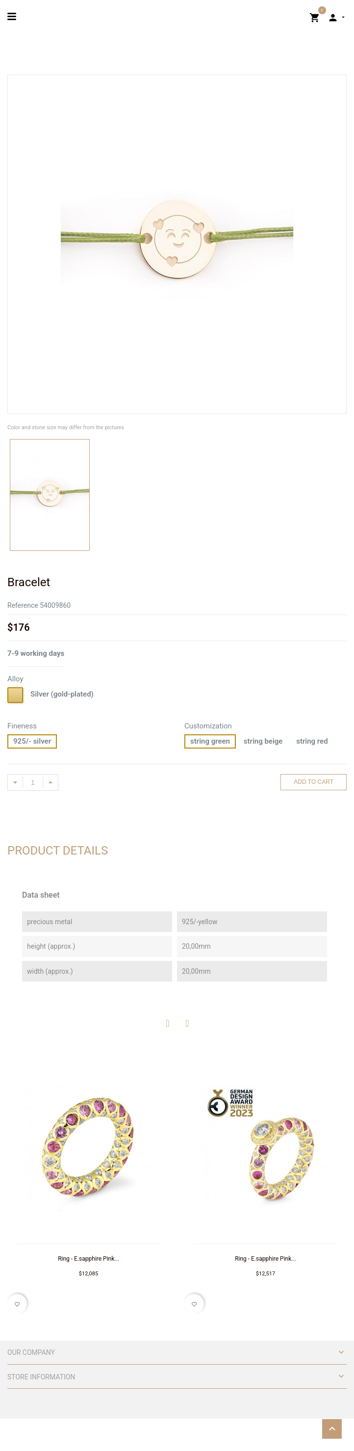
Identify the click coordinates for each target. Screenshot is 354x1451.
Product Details (57, 850)
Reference (22, 605)
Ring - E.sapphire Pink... (88, 1258)
